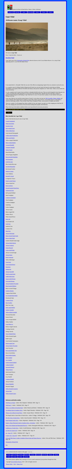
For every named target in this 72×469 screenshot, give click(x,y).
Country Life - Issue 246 (11, 435)
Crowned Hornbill (10, 145)
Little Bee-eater (9, 161)
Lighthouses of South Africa (12, 428)
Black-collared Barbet (11, 142)
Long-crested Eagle (10, 250)
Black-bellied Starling (11, 355)
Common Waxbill (10, 379)
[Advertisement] (35, 73)
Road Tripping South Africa (12, 420)
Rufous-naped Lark (10, 343)
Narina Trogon (9, 150)
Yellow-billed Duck (10, 130)
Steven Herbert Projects (16, 461)
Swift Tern (8, 224)
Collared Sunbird (9, 365)
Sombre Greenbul (10, 310)
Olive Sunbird (9, 357)
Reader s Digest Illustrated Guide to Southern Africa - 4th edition (20, 423)
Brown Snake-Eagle (10, 238)
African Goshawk (10, 245)
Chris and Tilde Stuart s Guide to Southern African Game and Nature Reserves (23, 438)
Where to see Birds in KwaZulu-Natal (14, 407)
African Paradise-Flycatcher (12, 283)
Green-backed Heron (10, 264)
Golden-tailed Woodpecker (12, 135)
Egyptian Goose (9, 126)
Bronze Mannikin (10, 384)
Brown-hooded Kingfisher (12, 157)
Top (6, 445)
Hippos (54, 98)
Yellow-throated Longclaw (12, 388)
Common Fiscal (9, 300)
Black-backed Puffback (11, 286)
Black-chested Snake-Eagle (12, 236)
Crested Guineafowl (10, 121)
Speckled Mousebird (10, 166)
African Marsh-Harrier (11, 243)
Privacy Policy (9, 464)
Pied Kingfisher (9, 159)
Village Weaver (9, 369)
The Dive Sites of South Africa (13, 418)
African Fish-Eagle (10, 233)
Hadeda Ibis (8, 269)
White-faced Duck (10, 123)
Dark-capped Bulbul (10, 307)
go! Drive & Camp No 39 (11, 430)
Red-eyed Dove (9, 185)
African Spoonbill (10, 271)
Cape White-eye (9, 324)
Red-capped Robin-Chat (11, 350)
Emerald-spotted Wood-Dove (12, 188)
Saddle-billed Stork (10, 276)
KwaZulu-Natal (10, 58)
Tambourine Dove (10, 190)
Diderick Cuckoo (9, 171)
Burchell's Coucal (10, 176)
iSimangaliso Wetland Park (23, 60)
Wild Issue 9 (8, 405)
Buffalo (58, 98)
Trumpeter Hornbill (10, 147)
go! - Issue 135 (9, 433)
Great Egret (8, 262)
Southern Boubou (10, 290)
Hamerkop (8, 267)
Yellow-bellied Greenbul (11, 312)
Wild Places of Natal (10, 402)
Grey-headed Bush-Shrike (11, 295)
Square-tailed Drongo (10, 279)
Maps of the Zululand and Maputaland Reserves (16, 425)
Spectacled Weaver (10, 367)
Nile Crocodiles (49, 98)
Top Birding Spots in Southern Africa (14, 410)
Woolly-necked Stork (10, 274)
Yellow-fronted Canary (11, 393)
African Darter (9, 255)
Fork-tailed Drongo (10, 281)
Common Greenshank (11, 197)
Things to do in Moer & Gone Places (14, 412)
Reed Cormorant (9, 257)
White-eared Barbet (10, 138)
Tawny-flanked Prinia (10, 333)
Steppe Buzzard (9, 247)
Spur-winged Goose (10, 128)
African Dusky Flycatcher (11, 345)
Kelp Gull (8, 219)
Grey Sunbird (9, 360)
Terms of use (19, 464)
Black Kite (8, 231)
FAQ (15, 464)
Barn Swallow (9, 302)
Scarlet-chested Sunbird (11, 362)
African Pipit (9, 391)
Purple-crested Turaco (11, 181)
